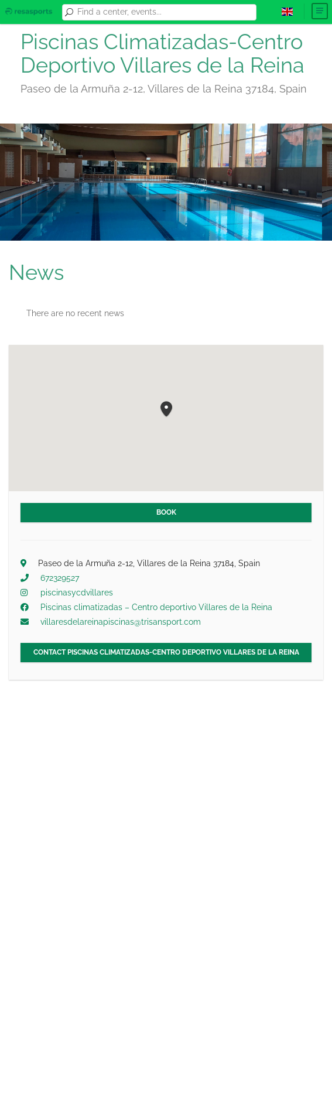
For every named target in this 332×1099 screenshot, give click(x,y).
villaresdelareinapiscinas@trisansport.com (120, 621)
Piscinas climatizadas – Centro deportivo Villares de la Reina (156, 607)
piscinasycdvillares (76, 592)
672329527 (59, 578)
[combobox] (165, 12)
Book (166, 512)
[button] (166, 409)
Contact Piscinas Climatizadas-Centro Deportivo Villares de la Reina (166, 652)
